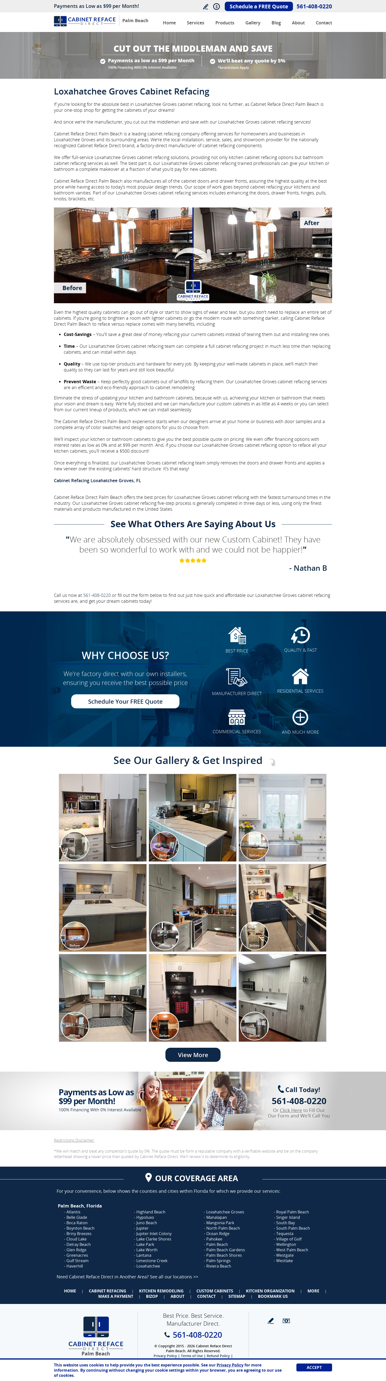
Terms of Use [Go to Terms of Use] (192, 1355)
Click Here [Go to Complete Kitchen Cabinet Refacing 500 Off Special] (291, 1110)
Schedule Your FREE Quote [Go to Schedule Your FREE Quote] (125, 701)
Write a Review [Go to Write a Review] (205, 6)
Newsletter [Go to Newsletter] (286, 1320)
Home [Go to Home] (70, 1291)
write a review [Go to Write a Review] (270, 1320)
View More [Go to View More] (193, 1055)
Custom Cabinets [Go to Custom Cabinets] (214, 1291)
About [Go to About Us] (298, 23)
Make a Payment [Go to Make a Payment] (115, 1296)
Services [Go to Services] (195, 23)
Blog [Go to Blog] (276, 23)
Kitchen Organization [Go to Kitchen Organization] (270, 1291)
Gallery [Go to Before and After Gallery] (252, 23)
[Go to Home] (84, 25)
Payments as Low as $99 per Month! (96, 6)
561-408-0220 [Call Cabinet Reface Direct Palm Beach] (314, 6)
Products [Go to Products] (224, 23)
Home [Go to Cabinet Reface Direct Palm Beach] (169, 23)
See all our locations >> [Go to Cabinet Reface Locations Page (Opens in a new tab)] (174, 1277)
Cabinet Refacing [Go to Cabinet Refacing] (107, 1291)
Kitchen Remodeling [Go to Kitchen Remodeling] (161, 1291)
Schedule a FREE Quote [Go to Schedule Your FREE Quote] (259, 6)
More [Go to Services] (313, 1291)
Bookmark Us (273, 1296)
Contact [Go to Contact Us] (324, 23)
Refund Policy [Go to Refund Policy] (218, 1355)
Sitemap (236, 1296)
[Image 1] (103, 818)
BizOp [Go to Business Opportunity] (152, 1296)
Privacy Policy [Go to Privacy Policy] (165, 1355)
